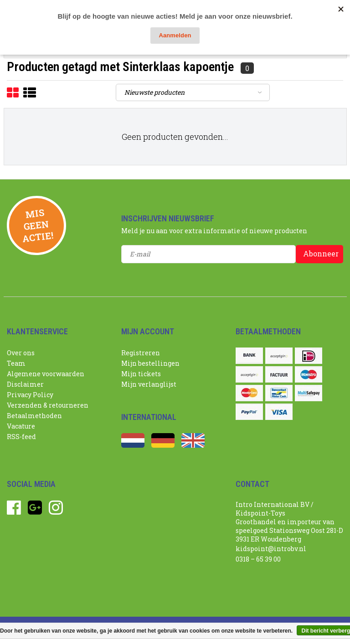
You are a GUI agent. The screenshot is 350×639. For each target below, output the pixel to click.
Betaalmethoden (34, 415)
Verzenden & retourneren (47, 405)
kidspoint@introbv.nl (271, 548)
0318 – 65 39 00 (258, 559)
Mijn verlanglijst (148, 384)
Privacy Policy (30, 394)
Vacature (21, 426)
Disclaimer (25, 384)
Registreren (140, 352)
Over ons (21, 352)
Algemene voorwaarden (45, 373)
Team (16, 363)
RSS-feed (21, 436)
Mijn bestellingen (150, 363)
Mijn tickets (141, 373)
